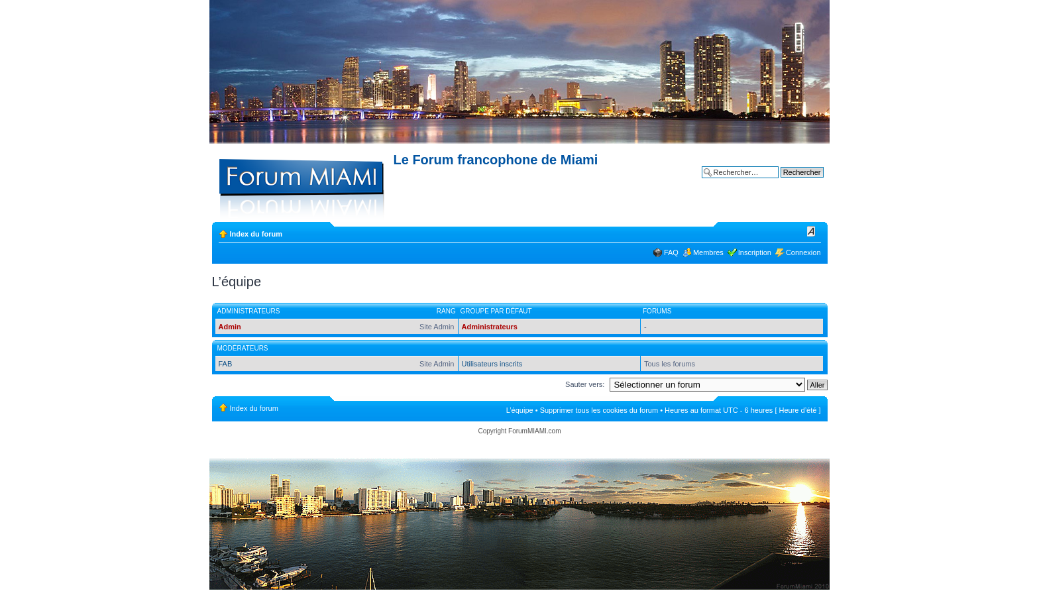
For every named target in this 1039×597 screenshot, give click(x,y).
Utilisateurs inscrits (492, 364)
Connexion (803, 252)
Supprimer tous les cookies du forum (599, 410)
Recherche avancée (791, 182)
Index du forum (256, 234)
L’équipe (519, 410)
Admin (230, 327)
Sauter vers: (584, 384)
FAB (226, 364)
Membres (708, 252)
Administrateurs (490, 327)
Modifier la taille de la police (811, 231)
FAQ (671, 252)
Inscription (754, 252)
